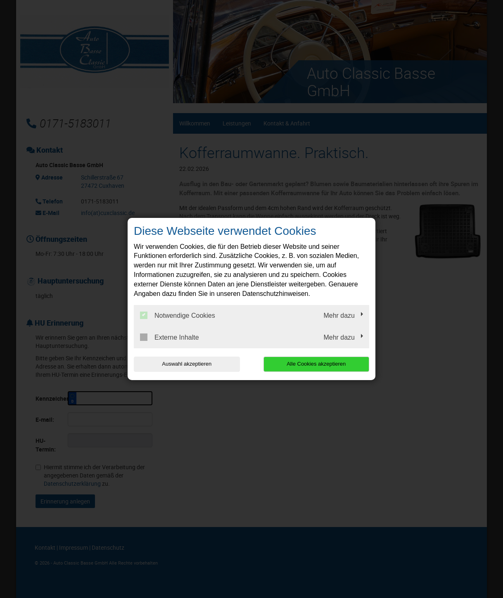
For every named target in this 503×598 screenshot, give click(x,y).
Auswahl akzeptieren (186, 364)
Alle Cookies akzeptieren (316, 364)
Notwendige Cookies (177, 315)
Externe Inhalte (169, 337)
